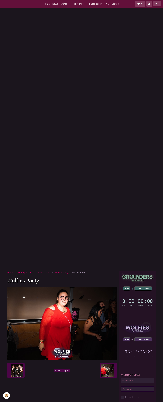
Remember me (130, 397)
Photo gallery (95, 3)
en (156, 3)
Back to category (62, 370)
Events (64, 3)
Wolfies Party (61, 272)
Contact (115, 3)
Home (47, 3)
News (55, 3)
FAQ (107, 3)
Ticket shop (78, 3)
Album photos (24, 272)
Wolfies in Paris (43, 272)
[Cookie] (6, 395)
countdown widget (137, 302)
